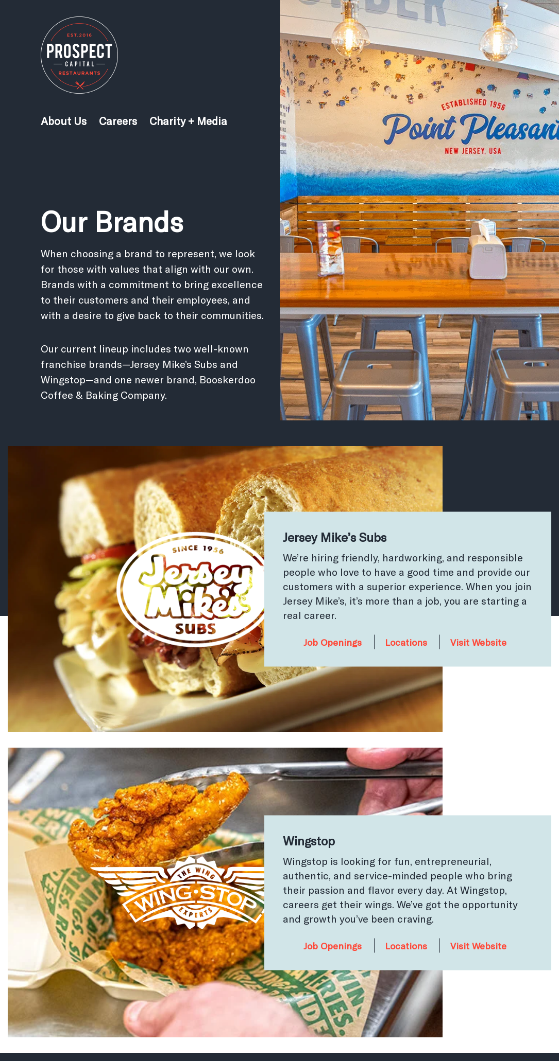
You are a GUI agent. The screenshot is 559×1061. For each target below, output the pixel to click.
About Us (64, 120)
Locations (406, 642)
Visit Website (478, 642)
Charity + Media (188, 120)
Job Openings (332, 642)
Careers (118, 120)
